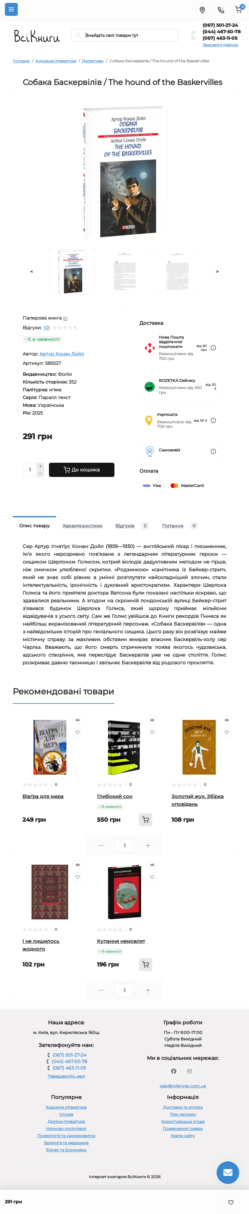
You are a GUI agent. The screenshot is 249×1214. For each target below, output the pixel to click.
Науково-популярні (66, 1128)
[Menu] (11, 9)
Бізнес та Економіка (66, 1149)
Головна (21, 60)
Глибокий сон (114, 796)
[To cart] (145, 819)
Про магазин (183, 1114)
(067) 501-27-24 (220, 25)
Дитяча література (66, 1121)
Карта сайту (183, 1135)
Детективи (92, 60)
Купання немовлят (121, 941)
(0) (47, 327)
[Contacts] (220, 9)
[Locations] (202, 9)
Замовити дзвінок (220, 44)
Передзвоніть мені (66, 1076)
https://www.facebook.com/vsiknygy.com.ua (173, 1071)
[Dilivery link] (213, 348)
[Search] (78, 35)
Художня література (55, 60)
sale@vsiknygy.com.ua (183, 1085)
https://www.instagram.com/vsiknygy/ (189, 1071)
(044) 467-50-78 (222, 32)
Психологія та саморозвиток (66, 1135)
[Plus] (40, 466)
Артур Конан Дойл (62, 354)
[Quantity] (30, 470)
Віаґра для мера (43, 796)
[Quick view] (77, 720)
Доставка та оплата (183, 1107)
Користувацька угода (183, 1121)
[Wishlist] (77, 732)
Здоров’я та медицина (66, 1142)
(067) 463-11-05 (220, 38)
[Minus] (40, 473)
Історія (66, 1114)
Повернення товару (183, 1128)
